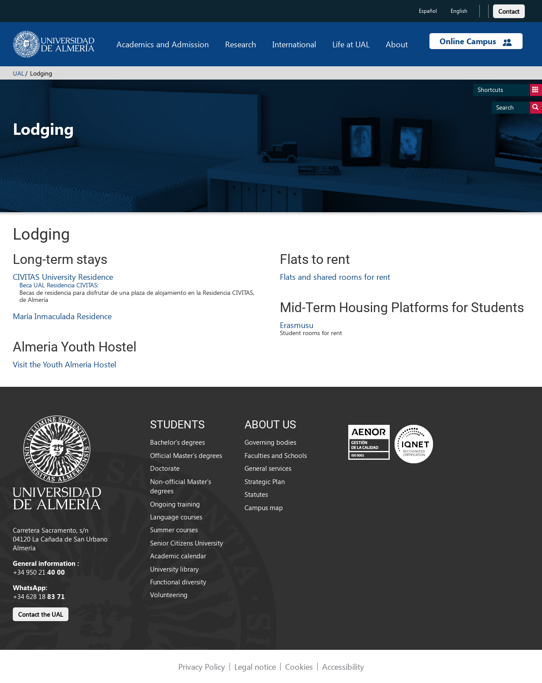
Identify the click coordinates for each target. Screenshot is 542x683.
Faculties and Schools (276, 455)
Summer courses (174, 529)
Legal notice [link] (255, 666)
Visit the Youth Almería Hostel (64, 364)
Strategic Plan (265, 481)
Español (428, 11)
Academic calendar (178, 555)
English (459, 11)
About (397, 44)
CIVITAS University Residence (63, 276)
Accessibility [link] (343, 666)
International (294, 44)
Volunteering (169, 594)
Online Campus (476, 41)
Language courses (176, 516)
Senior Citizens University (186, 542)
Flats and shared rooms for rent (335, 276)
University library (174, 569)
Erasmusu (296, 324)
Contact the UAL (40, 614)
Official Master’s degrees (186, 455)
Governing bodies (270, 442)
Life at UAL (350, 44)
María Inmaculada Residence (62, 315)
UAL (18, 73)
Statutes (256, 494)
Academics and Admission (163, 44)
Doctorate (165, 468)
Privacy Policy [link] (201, 666)
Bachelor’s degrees (177, 442)
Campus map (264, 507)
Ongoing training (175, 504)
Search (519, 108)
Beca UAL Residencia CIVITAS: (58, 285)
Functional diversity (178, 581)
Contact (508, 11)
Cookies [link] (299, 666)
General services (268, 468)
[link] (509, 9)
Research (240, 44)
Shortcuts (510, 90)
